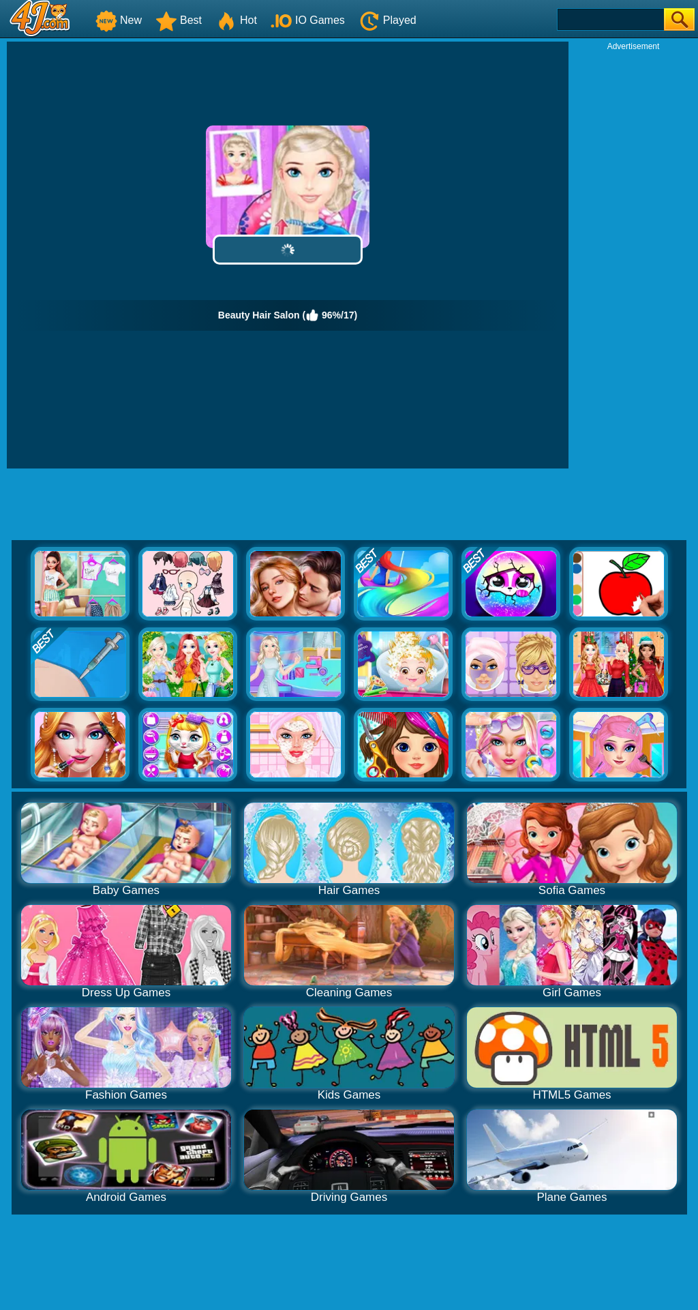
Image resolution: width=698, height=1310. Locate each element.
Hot (236, 20)
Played (387, 20)
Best (178, 20)
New (118, 20)
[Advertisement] (633, 256)
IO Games (308, 20)
